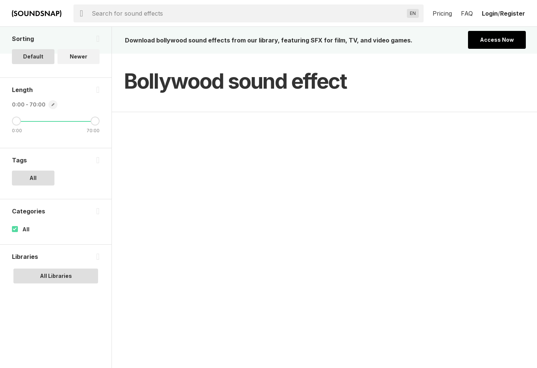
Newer (78, 56)
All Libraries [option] (56, 276)
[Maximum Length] (95, 121)
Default (33, 56)
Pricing (442, 13)
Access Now (497, 40)
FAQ (467, 13)
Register (512, 13)
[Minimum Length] (16, 121)
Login (490, 13)
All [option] (33, 178)
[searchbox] (248, 13)
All (25, 229)
